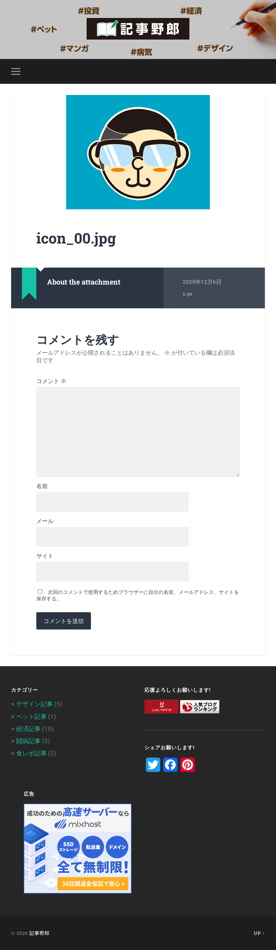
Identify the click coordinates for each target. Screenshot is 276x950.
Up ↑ (259, 933)
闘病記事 (28, 741)
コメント (51, 381)
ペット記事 (31, 716)
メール (45, 521)
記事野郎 (39, 933)
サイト (45, 556)
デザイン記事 (34, 704)
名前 (42, 486)
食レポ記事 (31, 753)
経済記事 (28, 728)
